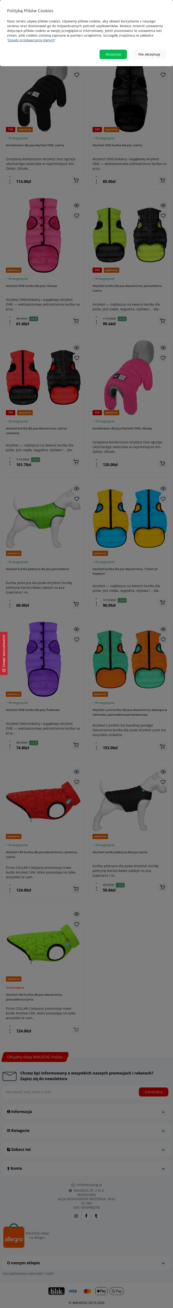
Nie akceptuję (149, 54)
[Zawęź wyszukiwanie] (4, 653)
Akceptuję (113, 54)
